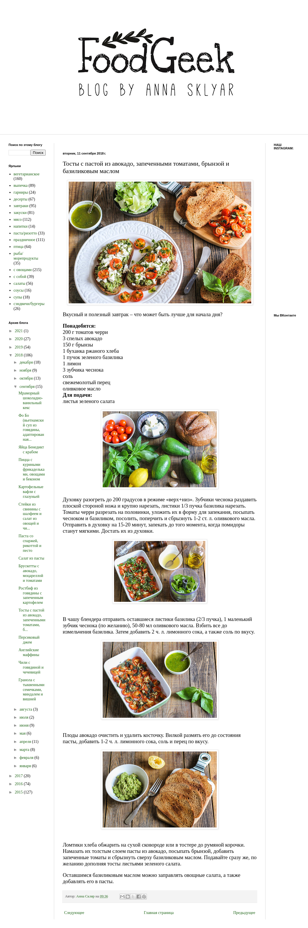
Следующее (74, 913)
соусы (19, 290)
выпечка (21, 185)
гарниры (21, 192)
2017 (19, 776)
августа (26, 709)
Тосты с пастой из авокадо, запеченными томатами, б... (32, 620)
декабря (26, 362)
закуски (20, 213)
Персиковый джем (29, 639)
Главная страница (159, 913)
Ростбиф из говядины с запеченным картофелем (31, 595)
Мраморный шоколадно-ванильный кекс (31, 400)
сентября (27, 386)
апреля (25, 741)
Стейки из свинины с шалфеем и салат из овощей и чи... (30, 516)
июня (24, 725)
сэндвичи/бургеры (29, 304)
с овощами (23, 270)
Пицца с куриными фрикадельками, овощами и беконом (32, 469)
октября (26, 378)
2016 (19, 784)
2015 (19, 792)
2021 (19, 331)
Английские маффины (29, 652)
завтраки (21, 206)
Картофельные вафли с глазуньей (31, 492)
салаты (19, 283)
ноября (25, 370)
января (25, 766)
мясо (18, 219)
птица (19, 246)
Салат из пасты (31, 558)
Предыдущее (244, 913)
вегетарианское (27, 174)
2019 (19, 347)
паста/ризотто (25, 233)
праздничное (24, 240)
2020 (19, 339)
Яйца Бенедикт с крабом (31, 449)
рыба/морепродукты (26, 255)
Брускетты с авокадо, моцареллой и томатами (31, 573)
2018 (19, 355)
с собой (20, 276)
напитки (21, 226)
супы (18, 297)
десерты (21, 199)
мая (23, 733)
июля (24, 717)
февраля (26, 757)
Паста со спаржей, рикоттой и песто (30, 543)
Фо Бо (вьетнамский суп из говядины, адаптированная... (31, 427)
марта (24, 749)
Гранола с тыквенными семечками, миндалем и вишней (31, 689)
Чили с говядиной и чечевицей (31, 667)
